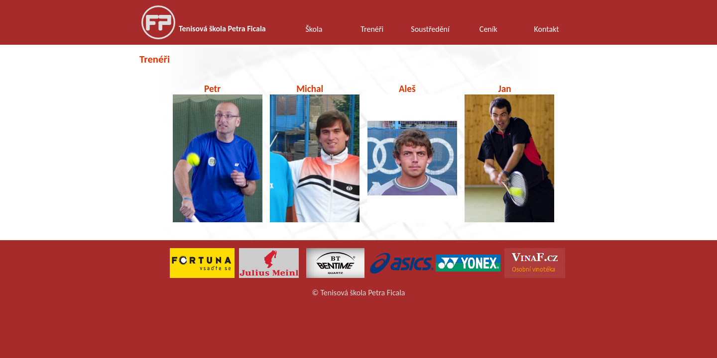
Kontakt (546, 29)
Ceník (488, 29)
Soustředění (430, 29)
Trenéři (371, 29)
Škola (313, 29)
